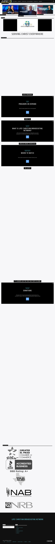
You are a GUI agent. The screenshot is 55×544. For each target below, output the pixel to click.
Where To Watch (27, 153)
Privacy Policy (9, 541)
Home (17, 526)
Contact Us (36, 1)
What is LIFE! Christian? (19, 527)
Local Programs (30, 1)
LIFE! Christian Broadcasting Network (27, 519)
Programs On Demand (27, 104)
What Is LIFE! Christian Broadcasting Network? (27, 129)
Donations (27, 291)
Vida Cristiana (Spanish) (19, 530)
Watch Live (24, 1)
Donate (41, 1)
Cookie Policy (14, 541)
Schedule (15, 1)
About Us (20, 1)
